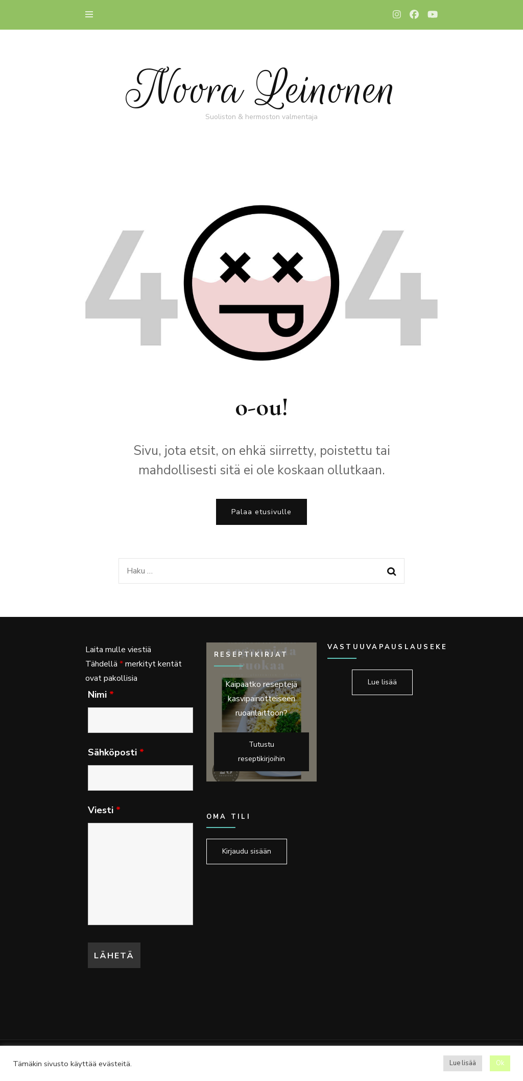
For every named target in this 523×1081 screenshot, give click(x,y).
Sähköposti (116, 752)
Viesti (104, 810)
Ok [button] (500, 1063)
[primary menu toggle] (91, 14)
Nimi (101, 694)
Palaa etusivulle (261, 512)
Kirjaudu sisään (246, 851)
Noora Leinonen (261, 89)
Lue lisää (382, 682)
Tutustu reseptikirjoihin (261, 752)
